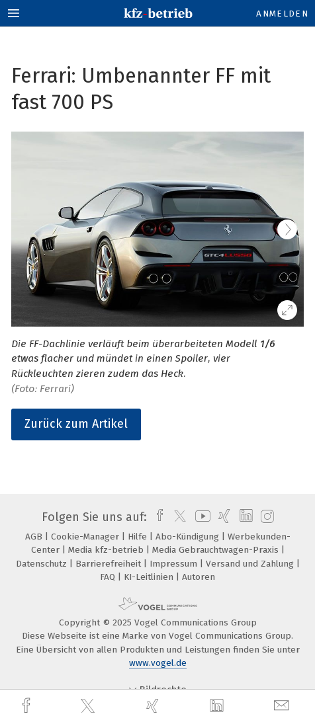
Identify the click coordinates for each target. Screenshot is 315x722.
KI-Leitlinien (150, 576)
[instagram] (265, 517)
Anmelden (282, 13)
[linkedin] (218, 706)
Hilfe (139, 536)
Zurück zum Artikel (76, 424)
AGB (35, 536)
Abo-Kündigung (189, 536)
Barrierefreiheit (109, 563)
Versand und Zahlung (251, 563)
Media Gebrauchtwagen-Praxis (216, 549)
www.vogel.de (158, 662)
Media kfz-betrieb (107, 549)
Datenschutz (42, 563)
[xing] (154, 706)
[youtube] (200, 517)
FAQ (109, 576)
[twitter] (89, 706)
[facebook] (27, 706)
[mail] (283, 706)
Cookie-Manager (86, 536)
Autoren (198, 576)
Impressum (175, 563)
